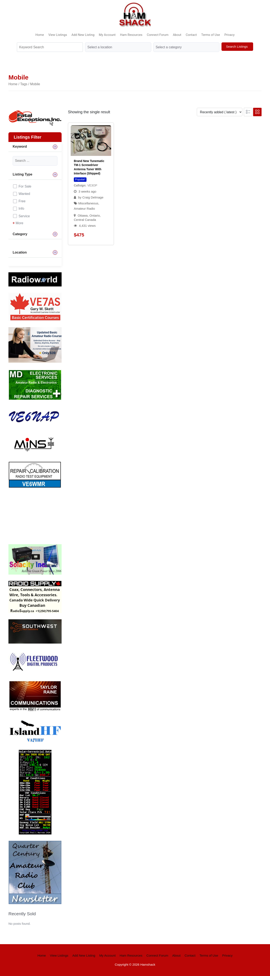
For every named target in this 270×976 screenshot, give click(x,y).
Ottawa (83, 215)
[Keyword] (35, 161)
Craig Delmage (92, 197)
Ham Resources (131, 35)
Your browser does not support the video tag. (40, 515)
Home (39, 35)
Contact (191, 35)
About (177, 35)
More (18, 223)
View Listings (57, 35)
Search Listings (237, 46)
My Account (107, 35)
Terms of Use (210, 35)
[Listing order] (219, 112)
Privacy (229, 35)
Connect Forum (158, 35)
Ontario (94, 215)
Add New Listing (83, 35)
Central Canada (85, 219)
